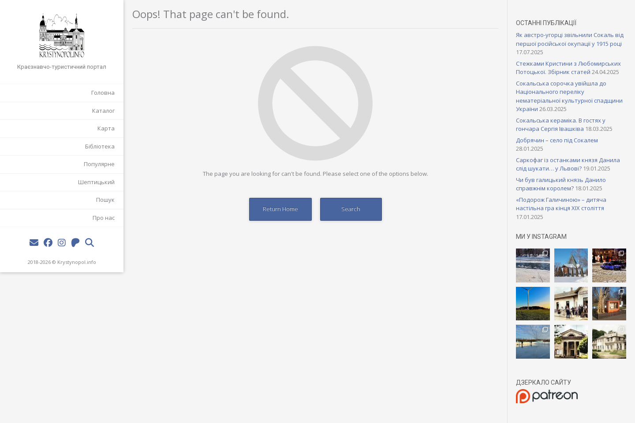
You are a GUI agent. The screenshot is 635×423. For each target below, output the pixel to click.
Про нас (104, 218)
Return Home (280, 209)
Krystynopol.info (76, 262)
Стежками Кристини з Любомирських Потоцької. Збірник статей (568, 67)
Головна (103, 92)
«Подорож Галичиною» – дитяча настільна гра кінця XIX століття (561, 204)
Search (350, 209)
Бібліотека (100, 146)
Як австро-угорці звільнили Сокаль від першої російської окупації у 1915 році (570, 39)
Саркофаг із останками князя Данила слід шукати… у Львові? (568, 164)
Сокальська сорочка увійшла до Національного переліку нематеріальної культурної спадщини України (569, 96)
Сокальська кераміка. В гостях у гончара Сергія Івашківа (560, 124)
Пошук (105, 200)
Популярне (99, 164)
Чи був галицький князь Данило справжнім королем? (561, 184)
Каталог (103, 111)
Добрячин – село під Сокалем (557, 140)
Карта (106, 128)
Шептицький (96, 182)
